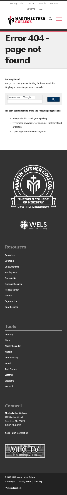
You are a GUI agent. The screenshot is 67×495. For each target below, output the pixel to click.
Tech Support (11, 369)
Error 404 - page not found (27, 50)
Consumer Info (12, 266)
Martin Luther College (26, 477)
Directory (9, 334)
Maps (7, 340)
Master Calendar (13, 346)
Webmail (54, 3)
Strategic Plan (17, 3)
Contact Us (22, 433)
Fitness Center (12, 289)
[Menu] (57, 19)
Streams (30, 9)
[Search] (48, 19)
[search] (22, 97)
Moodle (42, 3)
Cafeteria (9, 261)
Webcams (9, 380)
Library (8, 295)
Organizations (12, 301)
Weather (9, 375)
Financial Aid (11, 278)
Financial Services (13, 284)
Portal (31, 3)
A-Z (41, 9)
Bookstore (10, 255)
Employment (11, 272)
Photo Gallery (11, 357)
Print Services (11, 307)
